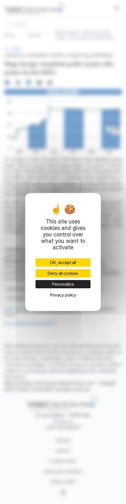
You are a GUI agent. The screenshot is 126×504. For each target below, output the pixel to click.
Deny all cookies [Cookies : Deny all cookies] (62, 273)
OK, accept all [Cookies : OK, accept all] (63, 262)
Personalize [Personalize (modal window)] (63, 284)
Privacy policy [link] (63, 295)
